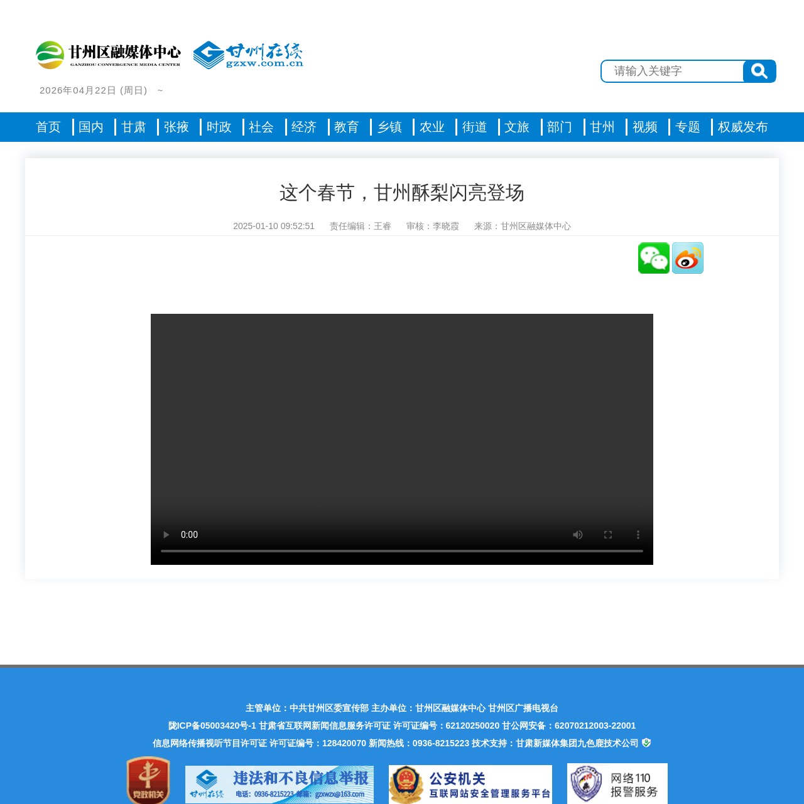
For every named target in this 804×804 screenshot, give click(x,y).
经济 (304, 127)
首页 (48, 127)
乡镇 (389, 127)
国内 (91, 127)
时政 (219, 127)
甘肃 (133, 127)
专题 (687, 127)
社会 (261, 127)
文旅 (517, 127)
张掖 (176, 127)
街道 (474, 127)
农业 (432, 127)
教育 (346, 127)
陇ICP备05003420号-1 (212, 726)
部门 (559, 127)
